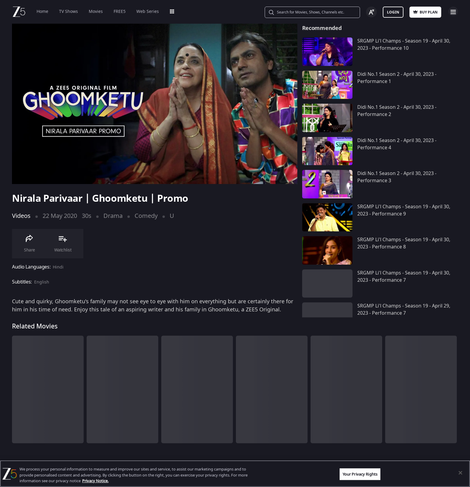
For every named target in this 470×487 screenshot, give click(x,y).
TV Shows (68, 11)
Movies (96, 11)
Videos (21, 216)
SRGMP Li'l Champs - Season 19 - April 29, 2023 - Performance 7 (403, 309)
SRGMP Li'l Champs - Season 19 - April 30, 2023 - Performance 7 (403, 276)
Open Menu (453, 11)
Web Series (147, 11)
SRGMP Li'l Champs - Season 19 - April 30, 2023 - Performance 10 (403, 44)
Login (393, 12)
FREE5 (120, 11)
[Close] (460, 472)
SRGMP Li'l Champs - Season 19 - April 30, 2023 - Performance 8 (403, 243)
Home (42, 11)
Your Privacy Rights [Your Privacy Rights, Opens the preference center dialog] (360, 474)
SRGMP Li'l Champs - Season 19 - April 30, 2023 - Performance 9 (403, 210)
